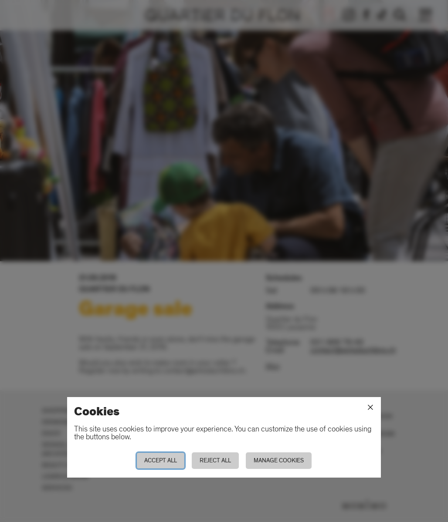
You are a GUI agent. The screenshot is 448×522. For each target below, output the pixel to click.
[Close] (370, 407)
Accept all (160, 460)
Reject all (215, 460)
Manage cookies (279, 460)
